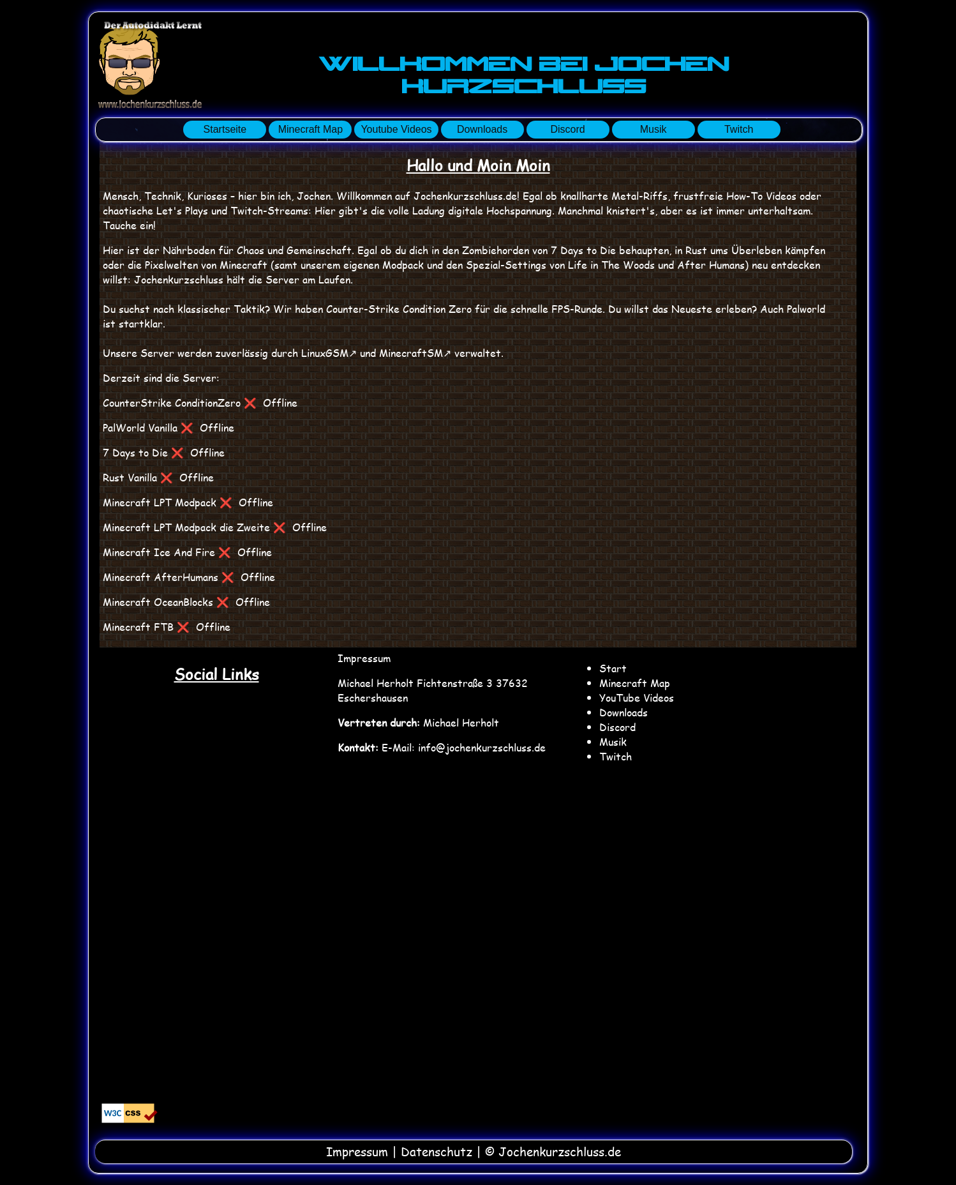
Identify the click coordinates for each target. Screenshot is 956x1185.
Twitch (738, 129)
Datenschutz (436, 1151)
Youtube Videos (396, 129)
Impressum (364, 658)
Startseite (225, 129)
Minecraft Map (310, 129)
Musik (653, 129)
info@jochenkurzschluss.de (482, 747)
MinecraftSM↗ (415, 352)
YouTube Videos (636, 697)
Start (613, 668)
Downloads (482, 129)
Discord (567, 129)
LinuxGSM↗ (329, 352)
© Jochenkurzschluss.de (553, 1151)
